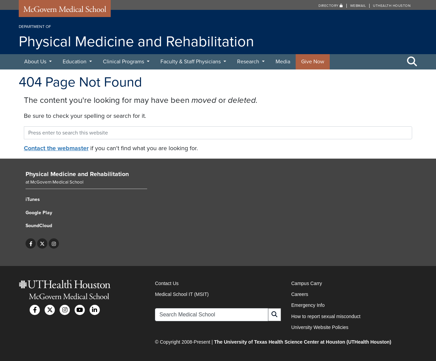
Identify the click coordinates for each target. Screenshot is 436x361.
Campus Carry (306, 283)
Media (283, 61)
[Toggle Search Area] (412, 62)
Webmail (358, 6)
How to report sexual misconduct (325, 316)
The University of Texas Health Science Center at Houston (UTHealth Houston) (302, 342)
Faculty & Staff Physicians (191, 61)
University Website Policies (319, 327)
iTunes (33, 199)
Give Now (312, 61)
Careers (299, 294)
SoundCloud (39, 226)
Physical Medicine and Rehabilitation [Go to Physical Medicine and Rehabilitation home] (77, 174)
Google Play (39, 213)
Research (249, 61)
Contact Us (166, 283)
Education (75, 61)
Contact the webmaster (56, 148)
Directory (330, 6)
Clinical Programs (124, 61)
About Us (36, 61)
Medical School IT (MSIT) (182, 294)
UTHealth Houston (391, 6)
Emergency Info (308, 305)
